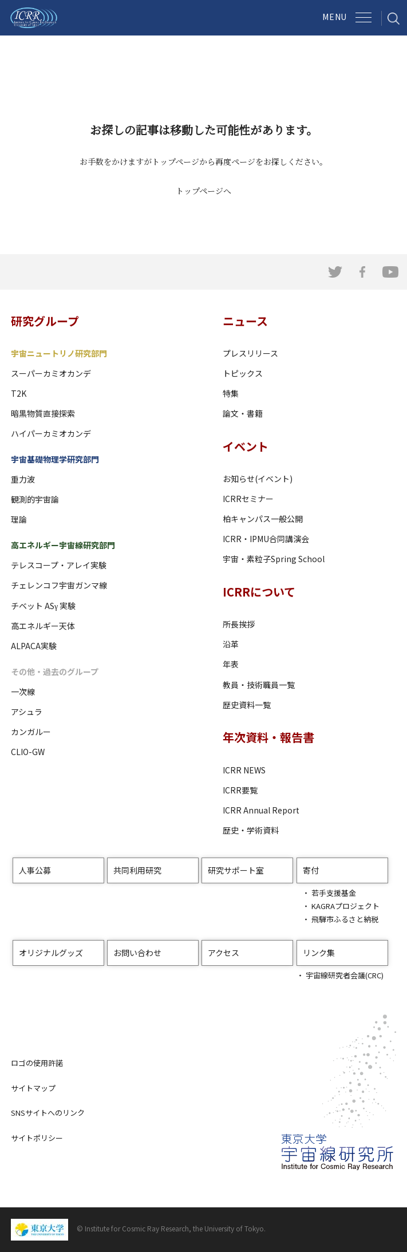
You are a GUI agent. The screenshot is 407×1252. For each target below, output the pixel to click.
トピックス (243, 373)
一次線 (23, 691)
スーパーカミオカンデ (51, 373)
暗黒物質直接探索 (43, 413)
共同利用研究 (137, 870)
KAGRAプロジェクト (345, 906)
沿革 (231, 644)
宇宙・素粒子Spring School (274, 558)
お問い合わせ (137, 952)
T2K (18, 393)
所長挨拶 (239, 624)
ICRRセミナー (248, 498)
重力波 (23, 479)
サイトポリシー (37, 1137)
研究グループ (45, 321)
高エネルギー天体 (43, 625)
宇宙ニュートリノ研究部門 (59, 353)
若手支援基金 (333, 892)
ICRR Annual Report (261, 810)
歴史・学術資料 (251, 830)
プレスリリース (250, 353)
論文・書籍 (243, 413)
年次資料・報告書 (268, 737)
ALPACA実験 (34, 645)
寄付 (311, 870)
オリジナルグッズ (51, 952)
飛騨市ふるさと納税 (344, 919)
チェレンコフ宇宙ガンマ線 (59, 585)
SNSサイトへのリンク (48, 1112)
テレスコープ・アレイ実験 (58, 565)
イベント (245, 446)
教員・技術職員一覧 (259, 684)
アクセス (223, 952)
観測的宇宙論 (35, 499)
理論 (19, 519)
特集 (231, 393)
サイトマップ (33, 1088)
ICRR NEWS (244, 770)
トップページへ (203, 190)
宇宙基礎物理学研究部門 (55, 459)
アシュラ (26, 711)
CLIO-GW (28, 751)
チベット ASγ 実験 (43, 605)
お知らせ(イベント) (258, 478)
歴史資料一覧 (247, 704)
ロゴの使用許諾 (37, 1062)
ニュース (245, 321)
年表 (231, 664)
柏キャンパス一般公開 (263, 518)
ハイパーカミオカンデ (51, 433)
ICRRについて (259, 591)
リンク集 (319, 952)
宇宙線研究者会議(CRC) (345, 975)
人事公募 (35, 870)
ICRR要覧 (240, 790)
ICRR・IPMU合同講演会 (266, 538)
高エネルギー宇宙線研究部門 (63, 545)
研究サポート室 (236, 870)
